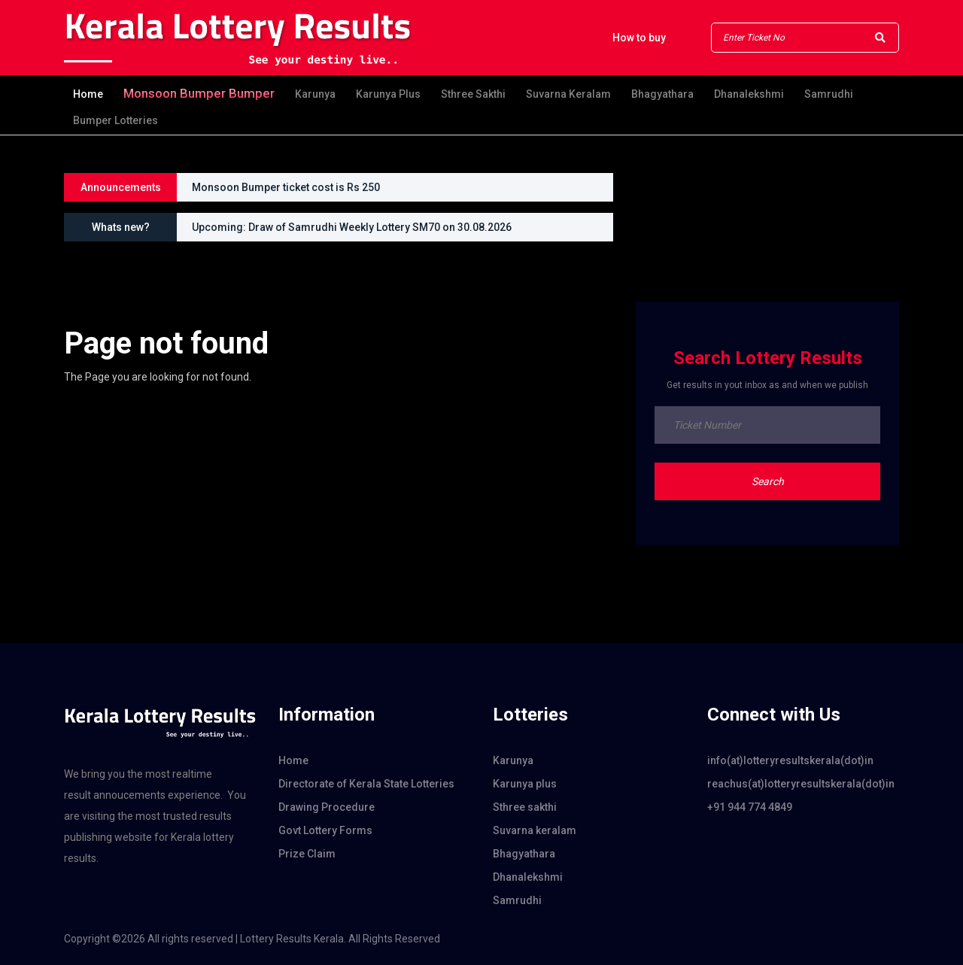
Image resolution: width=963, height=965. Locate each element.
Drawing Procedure (326, 807)
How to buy (639, 38)
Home (88, 94)
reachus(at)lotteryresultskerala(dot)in (801, 784)
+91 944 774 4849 (749, 807)
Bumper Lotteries (115, 120)
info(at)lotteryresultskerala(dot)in (790, 760)
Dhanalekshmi (749, 94)
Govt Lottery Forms (325, 830)
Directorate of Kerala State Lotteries (366, 784)
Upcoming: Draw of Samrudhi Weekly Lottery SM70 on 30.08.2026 (352, 227)
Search (768, 481)
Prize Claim (307, 854)
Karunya (315, 94)
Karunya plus (388, 94)
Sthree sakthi (473, 94)
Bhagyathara (662, 94)
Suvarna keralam (568, 94)
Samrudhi (828, 94)
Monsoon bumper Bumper (199, 93)
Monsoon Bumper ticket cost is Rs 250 (286, 187)
